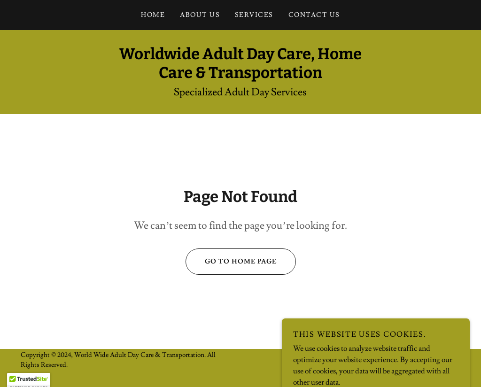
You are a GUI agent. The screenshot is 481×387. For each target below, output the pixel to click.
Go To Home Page (231, 261)
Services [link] (254, 15)
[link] (240, 75)
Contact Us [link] (314, 15)
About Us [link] (200, 15)
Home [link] (153, 15)
